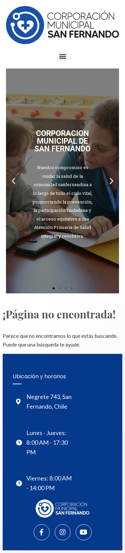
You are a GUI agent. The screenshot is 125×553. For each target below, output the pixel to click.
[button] (62, 56)
